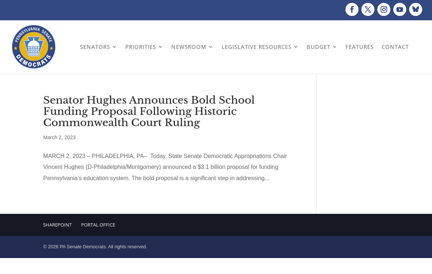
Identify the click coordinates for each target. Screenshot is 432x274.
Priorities (140, 46)
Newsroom (188, 46)
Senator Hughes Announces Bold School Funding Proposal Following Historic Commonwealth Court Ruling (149, 111)
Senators (95, 46)
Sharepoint (57, 224)
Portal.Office (98, 224)
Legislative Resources (257, 46)
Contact (395, 46)
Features (359, 46)
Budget (318, 46)
